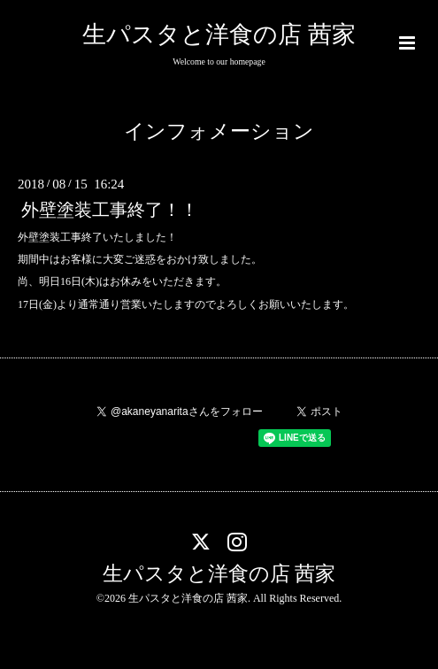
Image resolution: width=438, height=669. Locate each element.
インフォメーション (219, 131)
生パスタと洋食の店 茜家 (219, 34)
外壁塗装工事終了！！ (109, 210)
